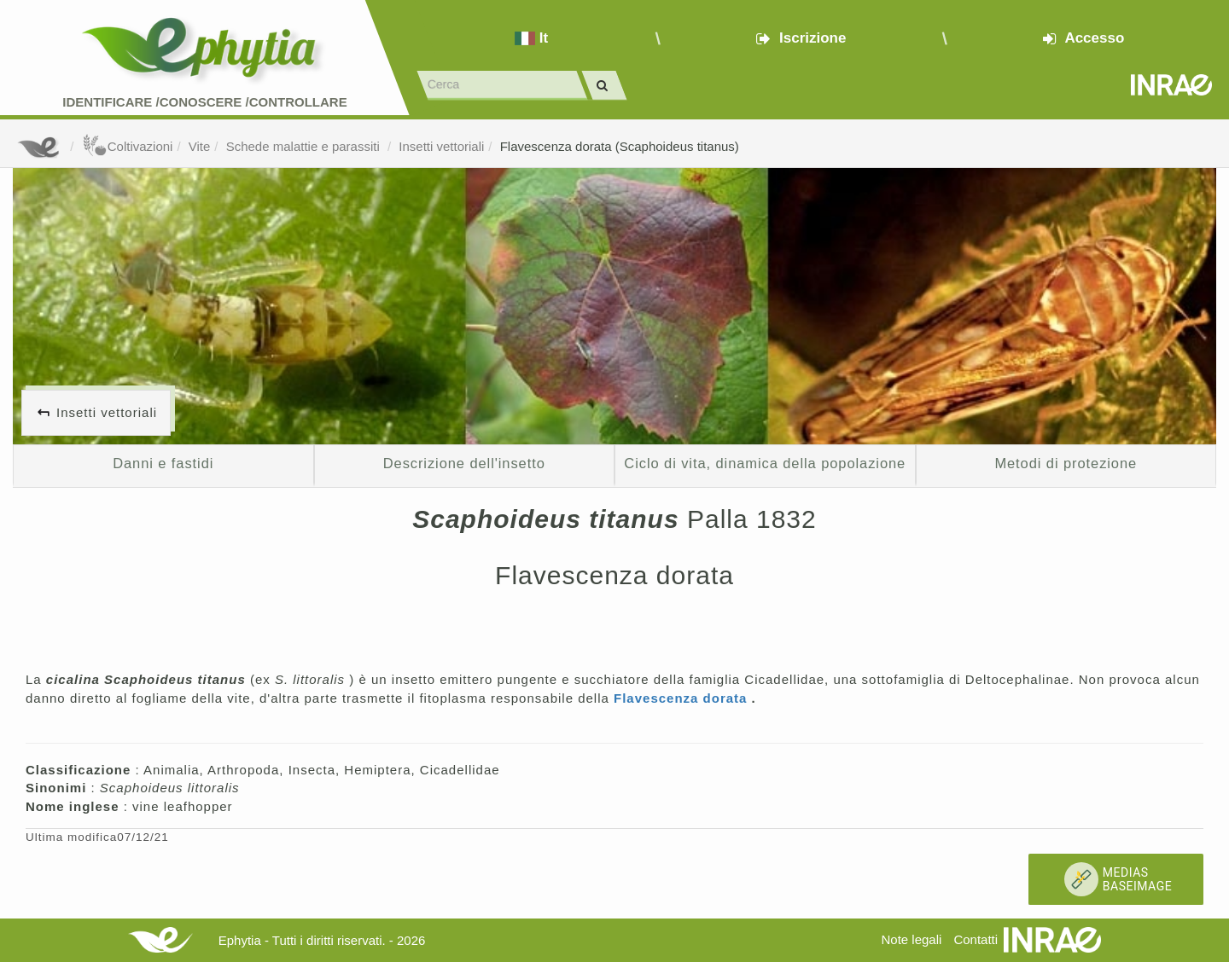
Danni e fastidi (163, 463)
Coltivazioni (127, 146)
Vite (200, 146)
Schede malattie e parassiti (304, 146)
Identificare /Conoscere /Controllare (204, 102)
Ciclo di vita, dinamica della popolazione (765, 463)
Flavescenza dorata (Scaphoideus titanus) (619, 146)
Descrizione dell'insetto (464, 463)
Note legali (911, 939)
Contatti (975, 939)
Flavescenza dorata (683, 698)
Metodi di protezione (1065, 463)
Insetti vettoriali (441, 146)
